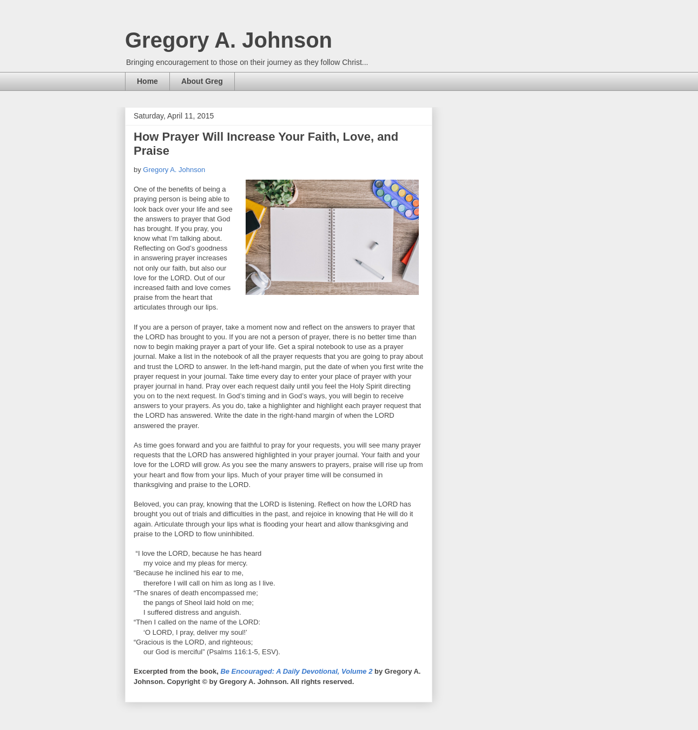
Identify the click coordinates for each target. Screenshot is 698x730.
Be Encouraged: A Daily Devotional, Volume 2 (296, 671)
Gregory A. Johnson (228, 40)
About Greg (202, 81)
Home (147, 81)
